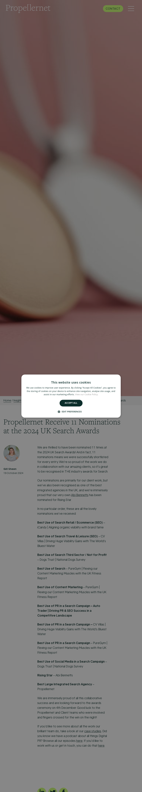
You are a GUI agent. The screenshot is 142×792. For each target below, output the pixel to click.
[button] (71, 411)
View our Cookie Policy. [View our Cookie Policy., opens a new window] (86, 394)
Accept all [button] (71, 403)
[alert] (71, 396)
